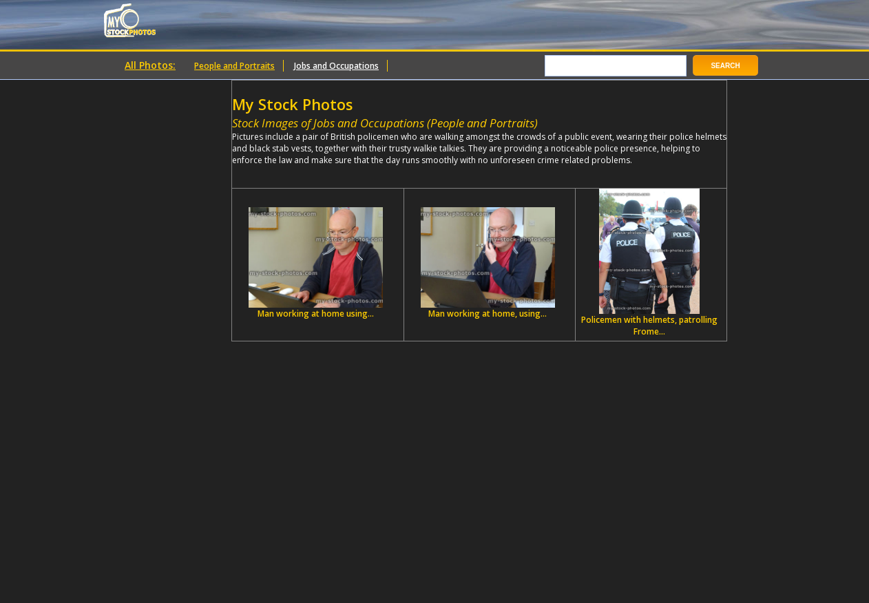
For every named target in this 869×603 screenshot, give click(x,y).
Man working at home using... (316, 263)
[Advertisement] (393, 171)
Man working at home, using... (488, 263)
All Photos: (150, 65)
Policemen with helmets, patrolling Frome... (649, 263)
